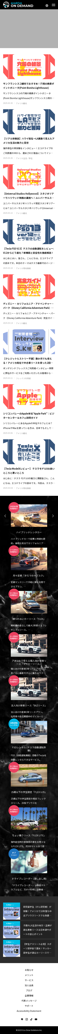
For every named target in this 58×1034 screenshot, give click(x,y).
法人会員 (29, 985)
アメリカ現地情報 (23, 268)
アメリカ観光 (21, 103)
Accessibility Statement (29, 1010)
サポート (29, 1005)
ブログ (29, 990)
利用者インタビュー (13, 905)
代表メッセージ (29, 1000)
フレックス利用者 (23, 378)
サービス (29, 980)
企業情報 (29, 995)
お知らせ (29, 969)
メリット (29, 975)
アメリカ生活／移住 (24, 158)
